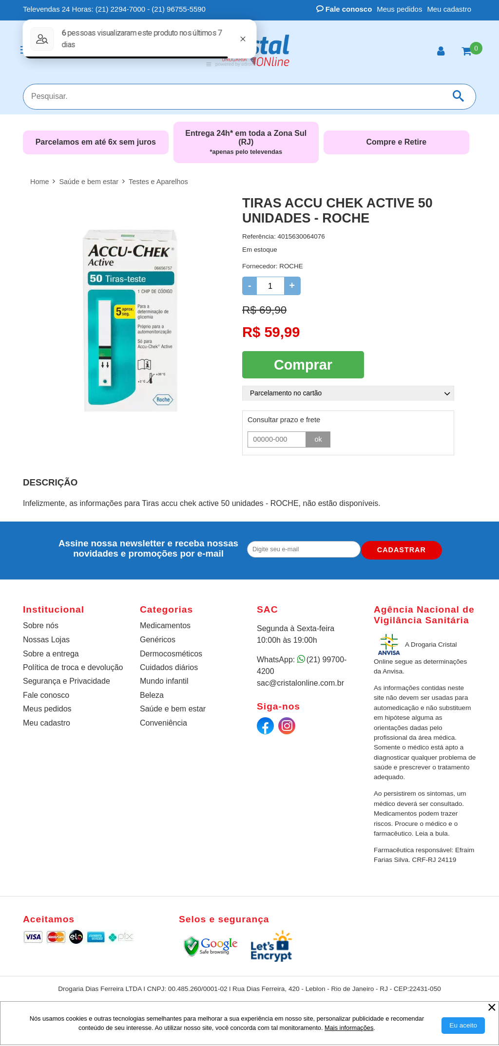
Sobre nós (40, 624)
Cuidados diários (169, 666)
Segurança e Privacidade (66, 680)
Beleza (152, 694)
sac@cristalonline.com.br (300, 682)
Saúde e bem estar (173, 708)
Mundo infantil (164, 680)
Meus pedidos (399, 9)
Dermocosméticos (171, 653)
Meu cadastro (449, 9)
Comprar (303, 364)
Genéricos (157, 639)
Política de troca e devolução (73, 666)
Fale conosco (344, 9)
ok (318, 438)
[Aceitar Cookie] (463, 1025)
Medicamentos (165, 624)
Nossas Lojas (46, 639)
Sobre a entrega (51, 653)
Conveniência (163, 722)
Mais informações (349, 1027)
